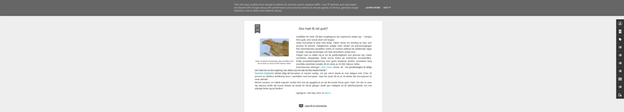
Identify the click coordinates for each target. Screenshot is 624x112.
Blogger (314, 110)
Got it (387, 7)
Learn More (373, 7)
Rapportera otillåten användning (330, 110)
